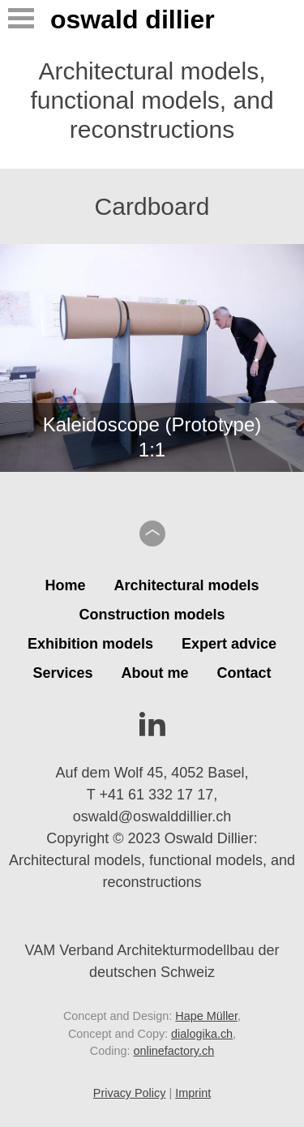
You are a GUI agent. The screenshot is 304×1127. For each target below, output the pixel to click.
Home (65, 585)
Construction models (152, 614)
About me (155, 673)
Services (62, 673)
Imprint (193, 1092)
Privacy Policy (129, 1092)
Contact (244, 673)
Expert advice (229, 644)
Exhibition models (90, 644)
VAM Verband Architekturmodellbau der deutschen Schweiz (152, 949)
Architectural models (186, 585)
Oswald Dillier (132, 19)
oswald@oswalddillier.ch (152, 816)
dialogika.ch (202, 1033)
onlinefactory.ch (173, 1050)
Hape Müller (206, 1015)
